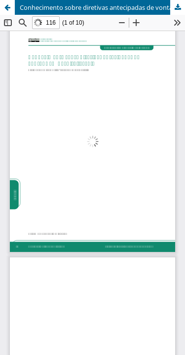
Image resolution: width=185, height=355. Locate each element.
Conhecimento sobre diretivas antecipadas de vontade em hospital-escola (102, 7)
